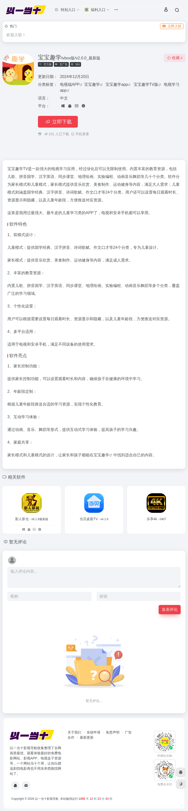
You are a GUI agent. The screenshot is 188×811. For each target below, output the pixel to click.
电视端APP (70, 84)
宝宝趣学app (117, 84)
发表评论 (169, 609)
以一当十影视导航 (47, 798)
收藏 (174, 58)
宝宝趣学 (92, 84)
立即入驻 (171, 26)
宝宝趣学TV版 (146, 84)
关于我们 (74, 732)
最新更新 (87, 737)
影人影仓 (31, 519)
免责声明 (112, 732)
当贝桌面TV (94, 519)
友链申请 (93, 732)
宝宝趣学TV (17, 169)
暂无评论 (18, 541)
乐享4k (156, 519)
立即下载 (58, 121)
